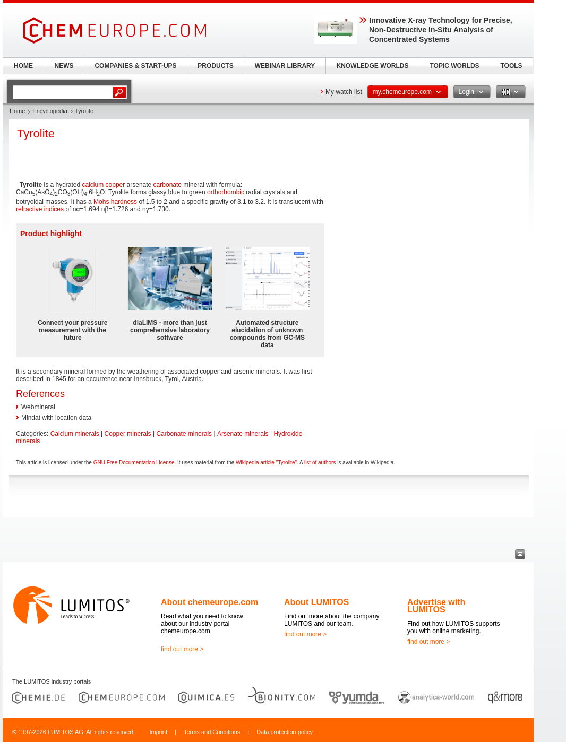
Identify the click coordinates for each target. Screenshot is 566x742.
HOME (23, 66)
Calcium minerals (74, 433)
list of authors (320, 462)
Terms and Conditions (212, 732)
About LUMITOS (316, 602)
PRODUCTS (215, 66)
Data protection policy (284, 732)
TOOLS (511, 66)
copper (115, 184)
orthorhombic (225, 192)
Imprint (158, 732)
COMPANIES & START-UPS (135, 66)
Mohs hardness (115, 201)
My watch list (343, 92)
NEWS (64, 66)
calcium (93, 184)
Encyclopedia (49, 111)
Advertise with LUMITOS (436, 606)
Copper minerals (128, 433)
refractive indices (40, 209)
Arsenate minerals (243, 433)
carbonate (167, 184)
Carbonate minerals (184, 433)
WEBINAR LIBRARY (285, 66)
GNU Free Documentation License (134, 462)
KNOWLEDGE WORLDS (373, 66)
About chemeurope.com (209, 602)
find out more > (182, 649)
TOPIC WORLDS (454, 66)
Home (17, 111)
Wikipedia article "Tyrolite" (266, 462)
